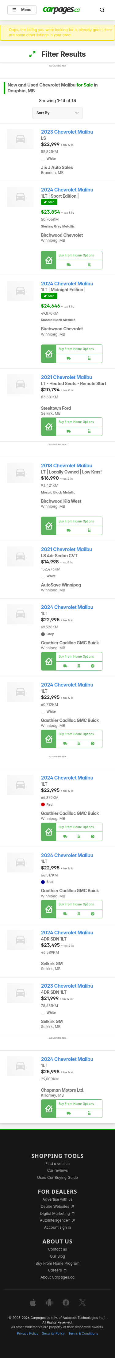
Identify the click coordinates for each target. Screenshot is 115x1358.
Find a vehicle (57, 1163)
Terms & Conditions (83, 1334)
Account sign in (57, 1227)
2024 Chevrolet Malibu (67, 190)
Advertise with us (58, 1199)
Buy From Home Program (57, 1263)
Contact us (57, 1249)
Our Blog (57, 1256)
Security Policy (53, 1334)
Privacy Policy (27, 1334)
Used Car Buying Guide (57, 1177)
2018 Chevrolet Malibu (66, 466)
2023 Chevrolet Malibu (67, 132)
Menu (22, 9)
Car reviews (57, 1170)
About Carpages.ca (57, 1277)
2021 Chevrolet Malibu (66, 377)
